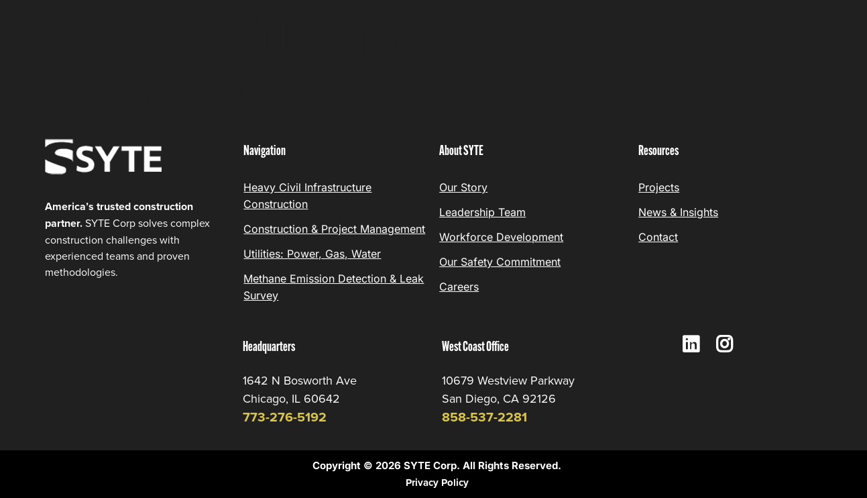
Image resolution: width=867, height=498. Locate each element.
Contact (658, 237)
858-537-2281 (484, 416)
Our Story (463, 187)
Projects (658, 187)
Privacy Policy (437, 482)
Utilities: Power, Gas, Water (312, 253)
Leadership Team (482, 212)
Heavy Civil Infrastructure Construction (307, 196)
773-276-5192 (285, 416)
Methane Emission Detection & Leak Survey (333, 287)
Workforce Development (501, 237)
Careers (459, 286)
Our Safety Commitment (500, 261)
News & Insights (678, 212)
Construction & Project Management (334, 229)
